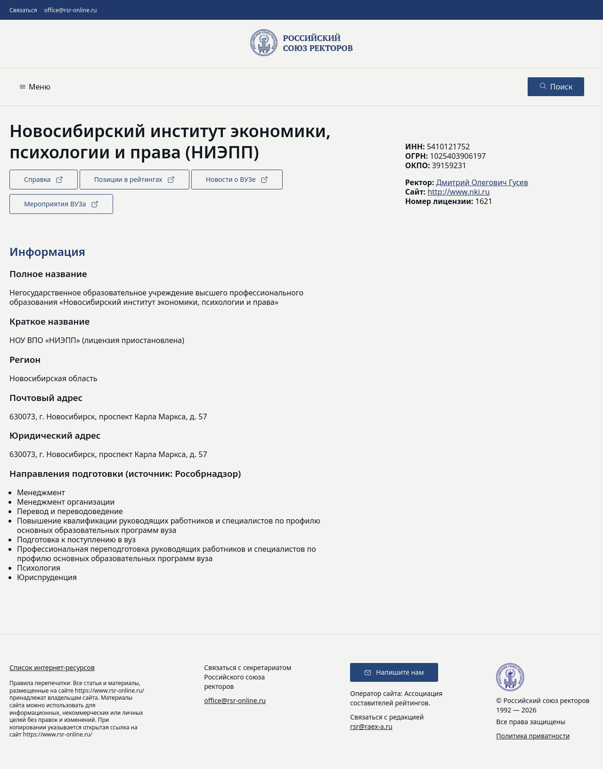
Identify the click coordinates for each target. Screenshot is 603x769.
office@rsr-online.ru (70, 10)
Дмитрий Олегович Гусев (482, 182)
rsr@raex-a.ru (371, 726)
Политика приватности (533, 735)
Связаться (23, 10)
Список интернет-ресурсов (52, 667)
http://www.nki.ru (458, 192)
